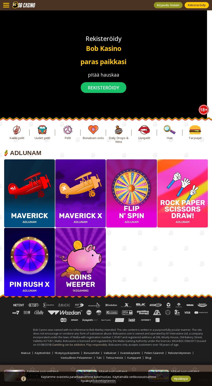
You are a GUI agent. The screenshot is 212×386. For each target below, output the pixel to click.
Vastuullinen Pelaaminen (76, 357)
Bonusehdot (91, 353)
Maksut (25, 353)
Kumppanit (134, 357)
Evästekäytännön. (104, 381)
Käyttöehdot (42, 353)
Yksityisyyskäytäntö (67, 353)
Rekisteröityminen (179, 353)
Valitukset (110, 353)
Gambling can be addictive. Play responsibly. (80, 344)
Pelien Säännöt (154, 353)
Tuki (99, 357)
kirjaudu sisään (168, 5)
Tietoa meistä (114, 357)
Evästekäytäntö (130, 353)
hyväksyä (181, 379)
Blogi (148, 357)
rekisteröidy (197, 5)
